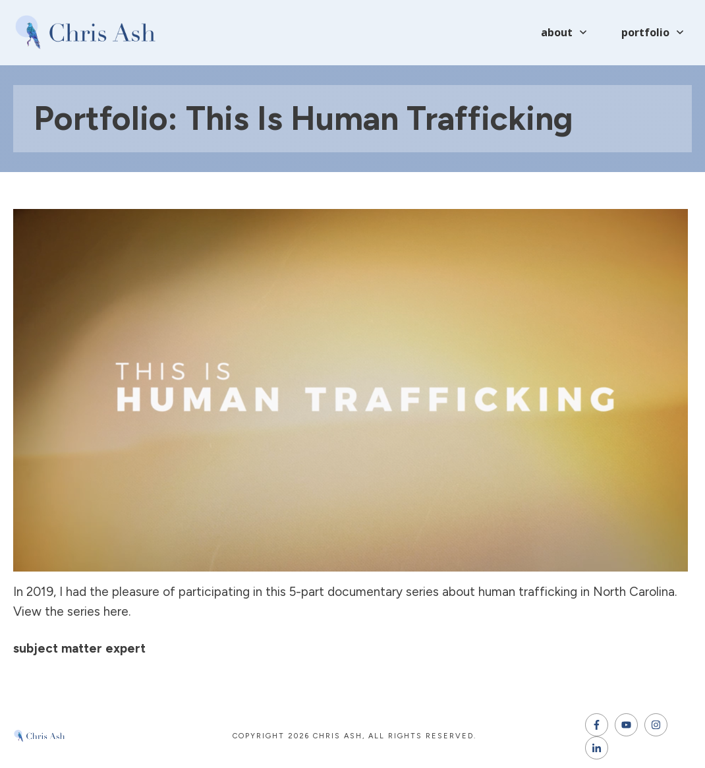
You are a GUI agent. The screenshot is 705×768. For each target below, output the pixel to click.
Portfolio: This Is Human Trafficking (303, 118)
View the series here (70, 611)
